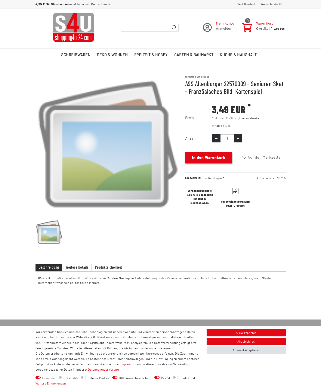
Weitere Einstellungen (51, 383)
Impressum (128, 364)
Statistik (72, 378)
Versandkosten (251, 118)
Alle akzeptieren (246, 332)
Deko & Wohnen (112, 54)
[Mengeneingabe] (227, 138)
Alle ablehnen (246, 341)
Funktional (187, 378)
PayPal (165, 378)
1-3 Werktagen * (213, 178)
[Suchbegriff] (150, 27)
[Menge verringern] (216, 138)
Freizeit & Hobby (151, 54)
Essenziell (49, 378)
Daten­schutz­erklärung (103, 369)
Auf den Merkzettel (262, 157)
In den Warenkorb (208, 157)
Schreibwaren (75, 54)
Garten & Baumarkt (194, 54)
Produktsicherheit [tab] (108, 267)
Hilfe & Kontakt (245, 4)
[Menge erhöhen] (238, 138)
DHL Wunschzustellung (135, 378)
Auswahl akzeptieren (246, 350)
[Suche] (174, 28)
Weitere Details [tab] (77, 267)
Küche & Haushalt (238, 54)
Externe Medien (98, 378)
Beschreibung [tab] (49, 267)
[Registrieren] (218, 27)
